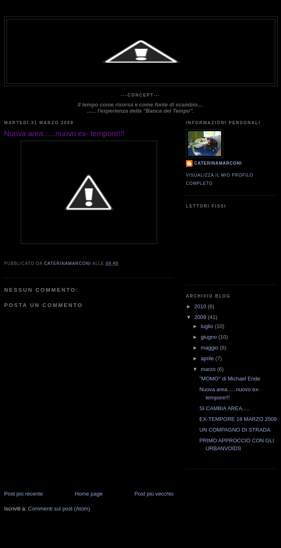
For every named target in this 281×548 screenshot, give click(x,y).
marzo (209, 369)
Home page (88, 494)
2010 (201, 306)
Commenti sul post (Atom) (59, 508)
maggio (210, 348)
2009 (201, 317)
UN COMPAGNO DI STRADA (234, 430)
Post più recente (23, 494)
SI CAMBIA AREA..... (224, 408)
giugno (210, 337)
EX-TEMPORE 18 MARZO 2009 (237, 419)
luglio (208, 326)
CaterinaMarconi (218, 163)
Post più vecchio (154, 494)
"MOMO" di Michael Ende (229, 379)
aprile (208, 358)
